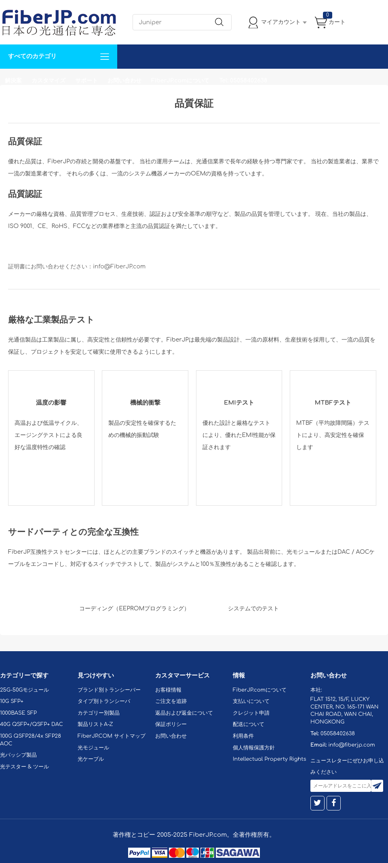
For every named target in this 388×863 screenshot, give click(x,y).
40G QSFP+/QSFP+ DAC (31, 724)
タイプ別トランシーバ (104, 701)
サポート (86, 81)
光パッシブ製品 (18, 755)
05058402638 (338, 733)
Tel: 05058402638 (243, 81)
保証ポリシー (171, 724)
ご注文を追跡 (171, 701)
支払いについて (251, 701)
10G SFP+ (11, 701)
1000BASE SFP (18, 713)
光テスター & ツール (24, 767)
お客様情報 (168, 690)
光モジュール (93, 748)
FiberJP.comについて (180, 81)
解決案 (13, 81)
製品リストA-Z (95, 724)
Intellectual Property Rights (269, 759)
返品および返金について (184, 713)
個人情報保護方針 (254, 748)
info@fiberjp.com (351, 745)
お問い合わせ (124, 81)
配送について (248, 724)
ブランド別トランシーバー (109, 690)
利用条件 (243, 736)
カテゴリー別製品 (99, 713)
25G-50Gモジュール (24, 690)
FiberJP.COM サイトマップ (112, 736)
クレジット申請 (251, 713)
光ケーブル (91, 759)
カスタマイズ (48, 81)
